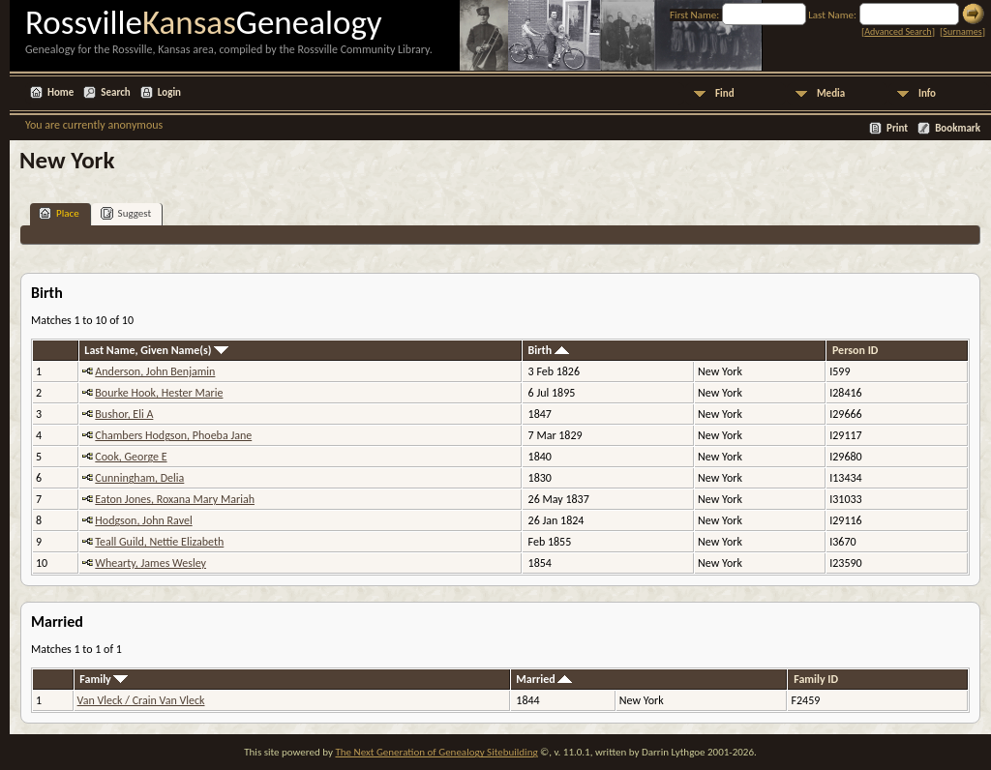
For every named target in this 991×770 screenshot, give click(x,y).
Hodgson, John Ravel (143, 520)
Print (897, 128)
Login (169, 92)
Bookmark (957, 128)
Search (115, 92)
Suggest (126, 213)
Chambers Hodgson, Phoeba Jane (173, 435)
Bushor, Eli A (124, 414)
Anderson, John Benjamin (155, 371)
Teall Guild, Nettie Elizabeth (159, 541)
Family (103, 679)
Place (59, 213)
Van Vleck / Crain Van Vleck (141, 700)
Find (725, 93)
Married (544, 679)
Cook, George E (130, 456)
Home (60, 92)
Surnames (962, 31)
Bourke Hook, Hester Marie (159, 393)
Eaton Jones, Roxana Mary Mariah (175, 499)
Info (927, 93)
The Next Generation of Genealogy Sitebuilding (436, 752)
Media (831, 93)
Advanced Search (897, 31)
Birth (548, 350)
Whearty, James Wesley (150, 563)
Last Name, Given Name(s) (156, 350)
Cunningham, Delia (139, 478)
